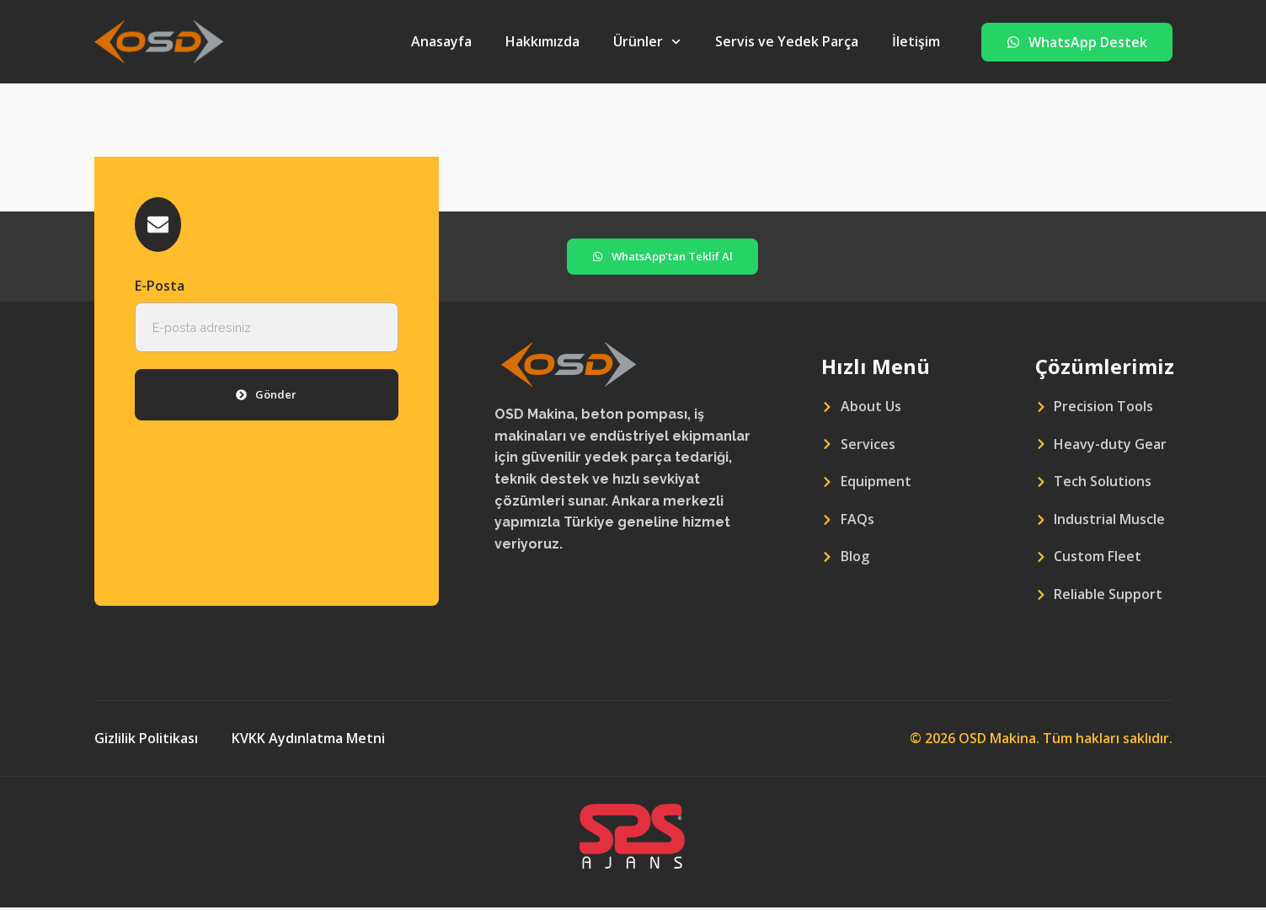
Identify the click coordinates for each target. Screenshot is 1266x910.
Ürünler (647, 42)
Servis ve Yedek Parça (786, 41)
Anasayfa (441, 41)
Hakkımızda (542, 41)
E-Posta (159, 288)
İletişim (916, 41)
